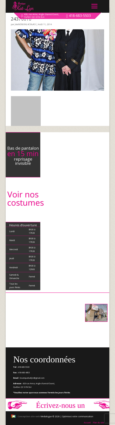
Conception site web (25, 416)
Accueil (87, 422)
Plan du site (98, 422)
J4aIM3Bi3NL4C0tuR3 (25, 24)
